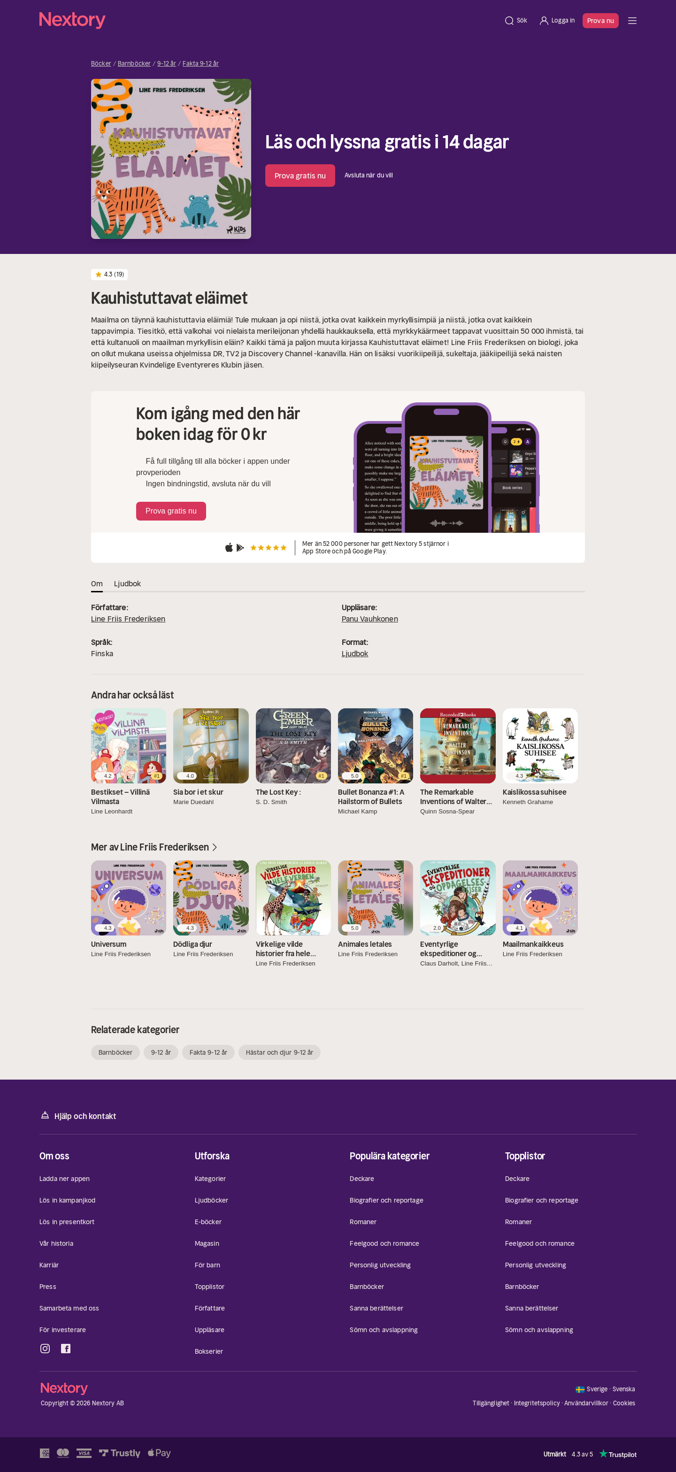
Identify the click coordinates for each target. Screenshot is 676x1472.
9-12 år (166, 64)
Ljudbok (355, 653)
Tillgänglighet (491, 1403)
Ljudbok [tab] (127, 583)
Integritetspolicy (537, 1403)
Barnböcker (134, 64)
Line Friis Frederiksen (128, 618)
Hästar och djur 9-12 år (279, 1052)
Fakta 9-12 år (201, 64)
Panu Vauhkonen (370, 618)
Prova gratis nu (300, 175)
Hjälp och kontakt (77, 1115)
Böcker (101, 64)
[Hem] (268, 20)
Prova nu (600, 20)
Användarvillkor (586, 1403)
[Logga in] (556, 20)
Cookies (624, 1403)
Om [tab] (97, 583)
